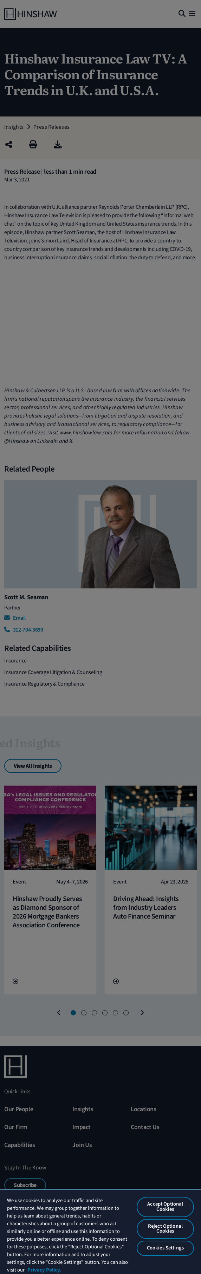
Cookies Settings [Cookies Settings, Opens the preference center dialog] (165, 1248)
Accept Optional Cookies (165, 1206)
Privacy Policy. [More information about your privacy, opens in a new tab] (44, 1270)
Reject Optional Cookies (165, 1228)
